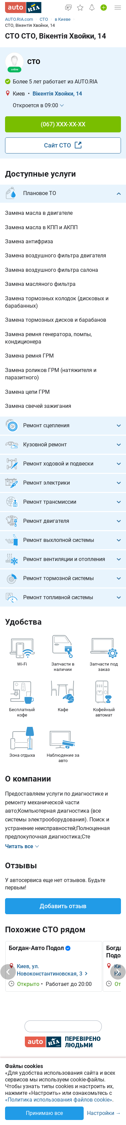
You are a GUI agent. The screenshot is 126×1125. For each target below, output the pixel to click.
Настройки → (104, 1113)
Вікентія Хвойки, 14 (57, 93)
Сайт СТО (63, 145)
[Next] (118, 972)
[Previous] (8, 972)
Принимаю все (44, 1113)
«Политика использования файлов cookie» (58, 1100)
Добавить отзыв (63, 906)
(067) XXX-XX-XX (63, 124)
